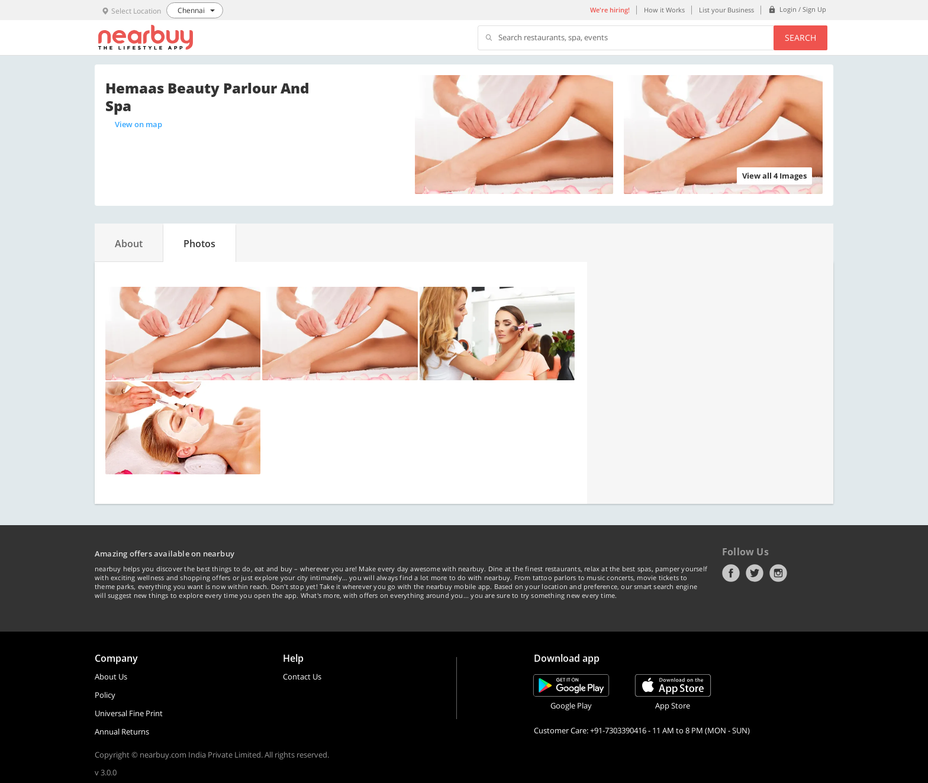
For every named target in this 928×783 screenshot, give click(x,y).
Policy (105, 695)
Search (800, 37)
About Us (111, 676)
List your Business (726, 9)
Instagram (778, 573)
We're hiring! (610, 9)
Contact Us (302, 676)
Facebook (731, 573)
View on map (138, 124)
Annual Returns (122, 731)
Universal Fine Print (129, 713)
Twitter (754, 573)
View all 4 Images (774, 175)
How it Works (664, 9)
